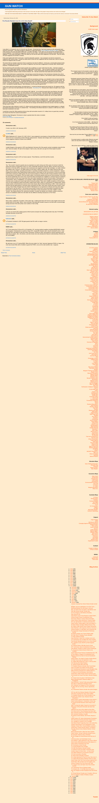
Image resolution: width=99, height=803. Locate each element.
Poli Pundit (95, 398)
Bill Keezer (95, 261)
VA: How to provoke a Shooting (78, 754)
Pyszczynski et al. (93, 237)
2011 (71, 782)
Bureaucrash (95, 273)
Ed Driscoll (95, 307)
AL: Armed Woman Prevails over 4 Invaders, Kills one (84, 773)
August (73, 593)
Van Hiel (96, 234)
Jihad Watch (95, 350)
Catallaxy (95, 499)
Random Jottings (94, 406)
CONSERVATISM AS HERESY (90, 214)
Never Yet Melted (94, 384)
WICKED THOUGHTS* (92, 451)
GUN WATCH (14, 6)
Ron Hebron (95, 416)
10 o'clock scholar (93, 247)
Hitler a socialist (94, 221)
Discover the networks (92, 299)
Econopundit (95, 481)
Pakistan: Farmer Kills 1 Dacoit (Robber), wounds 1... (84, 726)
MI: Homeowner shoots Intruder (78, 745)
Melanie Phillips (94, 532)
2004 (71, 793)
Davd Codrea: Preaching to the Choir (80, 743)
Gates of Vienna (94, 322)
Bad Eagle (95, 257)
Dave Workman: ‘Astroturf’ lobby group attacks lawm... (84, 682)
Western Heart (94, 190)
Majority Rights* (94, 530)
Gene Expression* (93, 324)
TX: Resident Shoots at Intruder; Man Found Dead (83, 666)
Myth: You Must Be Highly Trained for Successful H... (84, 705)
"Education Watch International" (90, 186)
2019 (71, 579)
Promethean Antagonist (92, 400)
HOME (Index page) (93, 29)
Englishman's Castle (93, 540)
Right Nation (95, 411)
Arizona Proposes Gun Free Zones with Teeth (82, 763)
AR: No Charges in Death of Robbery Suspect (82, 774)
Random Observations (92, 404)
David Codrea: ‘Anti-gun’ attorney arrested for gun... (83, 733)
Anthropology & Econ (93, 254)
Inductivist (95, 345)
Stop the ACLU (94, 431)
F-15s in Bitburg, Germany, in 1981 (49, 50)
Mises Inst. (95, 488)
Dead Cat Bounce (93, 296)
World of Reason (94, 456)
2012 (71, 780)
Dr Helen (96, 303)
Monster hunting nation (92, 378)
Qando (96, 401)
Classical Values (94, 277)
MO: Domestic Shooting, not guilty (79, 714)
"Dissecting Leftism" (93, 184)
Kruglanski (95, 236)
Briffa (96, 521)
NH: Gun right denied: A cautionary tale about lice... (83, 621)
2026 (71, 569)
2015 (71, 585)
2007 (71, 788)
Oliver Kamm (95, 534)
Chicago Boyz (94, 478)
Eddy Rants (95, 309)
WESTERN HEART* (93, 509)
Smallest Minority (94, 427)
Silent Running (94, 426)
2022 (71, 575)
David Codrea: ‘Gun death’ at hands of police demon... (84, 658)
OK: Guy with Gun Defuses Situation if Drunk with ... (83, 692)
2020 (71, 578)
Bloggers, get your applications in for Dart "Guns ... (83, 606)
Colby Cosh (95, 282)
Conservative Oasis (93, 287)
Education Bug (94, 465)
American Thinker (93, 251)
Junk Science (94, 354)
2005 (71, 791)
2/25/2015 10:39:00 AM (11, 151)
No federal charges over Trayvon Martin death (82, 633)
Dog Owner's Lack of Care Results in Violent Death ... (84, 615)
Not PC (96, 388)
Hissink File (95, 503)
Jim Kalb (96, 352)
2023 (71, 573)
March (73, 600)
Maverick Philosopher (93, 373)
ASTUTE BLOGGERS (92, 255)
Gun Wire (95, 333)
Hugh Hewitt (95, 340)
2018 (71, 581)
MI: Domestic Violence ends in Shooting (80, 734)
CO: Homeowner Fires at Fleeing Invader (81, 767)
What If (96, 450)
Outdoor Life (95, 391)
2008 (71, 786)
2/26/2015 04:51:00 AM (11, 195)
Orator (96, 390)
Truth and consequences (92, 436)
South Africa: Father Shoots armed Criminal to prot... (83, 673)
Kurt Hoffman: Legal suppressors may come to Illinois (84, 740)
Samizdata (95, 537)
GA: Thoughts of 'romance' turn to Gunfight (81, 721)
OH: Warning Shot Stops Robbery (79, 663)
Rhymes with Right (93, 410)
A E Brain (95, 497)
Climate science (94, 281)
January (74, 776)
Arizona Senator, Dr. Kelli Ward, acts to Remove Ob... (84, 629)
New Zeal (95, 385)
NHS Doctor (95, 533)
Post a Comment (6, 250)
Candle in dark (94, 275)
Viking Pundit (95, 444)
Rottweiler (95, 417)
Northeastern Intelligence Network (90, 386)
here (97, 134)
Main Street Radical (93, 367)
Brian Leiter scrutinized (92, 270)
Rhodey (96, 409)
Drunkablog (95, 306)
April (73, 599)
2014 (71, 777)
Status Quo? (95, 225)
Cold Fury (95, 283)
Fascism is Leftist (94, 220)
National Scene (94, 381)
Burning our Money (93, 522)
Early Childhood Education (91, 463)
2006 (71, 790)
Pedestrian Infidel (94, 396)
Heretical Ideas (94, 338)
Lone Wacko (95, 363)
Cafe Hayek (95, 480)
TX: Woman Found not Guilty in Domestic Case (82, 749)
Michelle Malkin (94, 375)
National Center (94, 380)
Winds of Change (94, 453)
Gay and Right (94, 323)
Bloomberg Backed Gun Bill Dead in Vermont (82, 608)
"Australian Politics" (93, 185)
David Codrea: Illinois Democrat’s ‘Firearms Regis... (83, 620)
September (74, 591)
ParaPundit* (95, 395)
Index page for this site (92, 175)
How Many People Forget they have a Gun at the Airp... (84, 723)
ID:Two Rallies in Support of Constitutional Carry (82, 654)
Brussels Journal (94, 272)
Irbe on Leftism (94, 227)
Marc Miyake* (94, 468)
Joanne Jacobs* (94, 467)
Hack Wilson (95, 334)
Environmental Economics (91, 482)
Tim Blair (96, 508)
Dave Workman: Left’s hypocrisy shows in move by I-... (84, 627)
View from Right (94, 442)
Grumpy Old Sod (94, 331)
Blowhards (95, 266)
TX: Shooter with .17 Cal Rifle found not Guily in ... (83, 769)
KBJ (97, 357)
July (73, 594)
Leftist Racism (94, 219)
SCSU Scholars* (94, 420)
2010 (71, 783)
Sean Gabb (95, 538)
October (74, 590)
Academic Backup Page (92, 200)
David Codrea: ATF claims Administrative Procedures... (84, 718)
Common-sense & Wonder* (91, 285)
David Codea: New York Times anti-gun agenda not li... (84, 760)
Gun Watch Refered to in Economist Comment (82, 752)
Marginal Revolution (93, 487)
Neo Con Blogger (94, 383)
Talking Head (95, 434)
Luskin (96, 365)
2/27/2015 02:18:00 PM (11, 238)
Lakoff (96, 232)
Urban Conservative (93, 439)
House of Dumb (94, 527)
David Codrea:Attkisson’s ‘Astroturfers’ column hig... (83, 701)
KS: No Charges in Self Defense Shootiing (81, 612)
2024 (71, 572)
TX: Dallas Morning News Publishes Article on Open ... (84, 758)
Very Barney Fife (37, 87)
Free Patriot (95, 321)
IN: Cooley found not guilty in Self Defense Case (82, 678)
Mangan (96, 369)
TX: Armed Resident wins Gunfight (79, 746)
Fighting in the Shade (93, 317)
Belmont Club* (94, 259)
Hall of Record (94, 336)
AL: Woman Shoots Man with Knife (79, 664)
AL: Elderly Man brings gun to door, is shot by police (83, 661)
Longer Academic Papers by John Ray (88, 196)
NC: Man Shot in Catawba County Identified (81, 635)
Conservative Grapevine (92, 286)
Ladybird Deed (94, 359)
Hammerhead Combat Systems (90, 337)
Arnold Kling (95, 477)
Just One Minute (94, 355)
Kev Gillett (95, 502)
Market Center (94, 372)
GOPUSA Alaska (94, 329)
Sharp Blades (94, 421)
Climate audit (95, 280)
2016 (71, 584)
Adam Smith (95, 476)
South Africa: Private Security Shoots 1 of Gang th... (83, 727)
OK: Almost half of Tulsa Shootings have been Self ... (84, 711)
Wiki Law (96, 452)
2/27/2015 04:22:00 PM (11, 247)
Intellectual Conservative (92, 348)
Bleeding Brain (94, 263)
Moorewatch (95, 379)
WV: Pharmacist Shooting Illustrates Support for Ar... (83, 719)
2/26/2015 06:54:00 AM (11, 206)
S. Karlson (95, 485)
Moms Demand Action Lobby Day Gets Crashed (82, 731)
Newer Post (4, 252)
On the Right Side (93, 389)
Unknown (8, 218)
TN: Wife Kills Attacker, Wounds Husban (80, 748)
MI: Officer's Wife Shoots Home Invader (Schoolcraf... (84, 626)
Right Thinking (94, 413)
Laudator (96, 362)
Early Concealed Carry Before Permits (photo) (82, 667)
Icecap (96, 344)
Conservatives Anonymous (91, 290)
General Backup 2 (93, 203)
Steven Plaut (95, 558)
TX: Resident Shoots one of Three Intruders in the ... (83, 695)
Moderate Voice (94, 376)
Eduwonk (95, 466)
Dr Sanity (95, 304)
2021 (71, 576)
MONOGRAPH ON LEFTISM (91, 211)
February (74, 602)
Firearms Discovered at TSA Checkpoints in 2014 (83, 724)
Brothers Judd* (94, 271)
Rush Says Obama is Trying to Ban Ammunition (82, 618)
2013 (71, 779)
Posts (71, 19)
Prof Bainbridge (94, 399)
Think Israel (95, 559)
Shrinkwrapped (94, 425)
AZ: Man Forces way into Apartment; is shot (81, 660)
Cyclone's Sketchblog (93, 511)
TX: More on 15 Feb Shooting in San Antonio (82, 672)
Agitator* (96, 249)
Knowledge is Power (93, 358)
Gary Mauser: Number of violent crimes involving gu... (84, 648)
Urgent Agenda (94, 440)
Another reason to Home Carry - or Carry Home (82, 751)
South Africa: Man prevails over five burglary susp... (83, 761)
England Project (94, 524)
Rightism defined (94, 216)
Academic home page (92, 199)
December (74, 587)
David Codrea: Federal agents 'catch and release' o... (84, 623)
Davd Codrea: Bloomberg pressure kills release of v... (84, 742)
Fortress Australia (93, 501)
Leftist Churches (94, 218)
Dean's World (94, 297)
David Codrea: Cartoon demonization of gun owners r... (84, 699)
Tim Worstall (95, 435)
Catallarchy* (95, 276)
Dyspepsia (95, 308)
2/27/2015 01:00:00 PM (11, 224)
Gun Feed (95, 332)
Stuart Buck (95, 432)
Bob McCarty (95, 267)
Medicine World (94, 374)
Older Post (63, 252)
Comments (72, 21)
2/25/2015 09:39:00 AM (11, 130)
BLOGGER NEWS (93, 265)
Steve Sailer (95, 430)
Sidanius (96, 235)
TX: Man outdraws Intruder (77, 636)
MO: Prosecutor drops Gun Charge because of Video (84, 712)
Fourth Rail (95, 319)
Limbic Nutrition (94, 529)
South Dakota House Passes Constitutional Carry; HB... (84, 652)
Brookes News (94, 498)
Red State (95, 408)
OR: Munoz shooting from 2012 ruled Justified (82, 693)
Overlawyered (94, 393)
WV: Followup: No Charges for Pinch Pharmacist (82, 685)
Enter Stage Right (93, 313)
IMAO (96, 343)
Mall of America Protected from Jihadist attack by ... (83, 670)
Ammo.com (95, 252)
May (73, 597)
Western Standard (93, 447)
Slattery (96, 507)
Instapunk (95, 347)
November (74, 588)
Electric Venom (94, 311)
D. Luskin (95, 486)
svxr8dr (8, 133)
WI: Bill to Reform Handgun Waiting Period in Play (83, 624)
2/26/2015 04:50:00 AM (11, 159)
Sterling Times (94, 539)
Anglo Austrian (94, 519)
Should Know (95, 424)
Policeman (95, 535)
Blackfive (96, 262)
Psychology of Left (93, 224)
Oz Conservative (94, 506)
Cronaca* (95, 292)
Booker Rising (94, 268)
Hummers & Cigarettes (92, 342)
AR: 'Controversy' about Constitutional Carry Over (83, 647)
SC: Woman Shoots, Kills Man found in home (82, 645)
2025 (71, 570)
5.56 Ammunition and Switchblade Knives (81, 739)
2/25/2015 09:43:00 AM (11, 141)
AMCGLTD (95, 250)
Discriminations (94, 301)
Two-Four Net (94, 437)
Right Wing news (94, 414)
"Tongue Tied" (94, 183)
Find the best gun (94, 318)
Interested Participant (93, 349)
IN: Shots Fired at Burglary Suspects (80, 755)
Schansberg (95, 419)
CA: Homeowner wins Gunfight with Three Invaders (83, 639)
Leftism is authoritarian (92, 226)
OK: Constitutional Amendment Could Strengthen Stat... (84, 669)
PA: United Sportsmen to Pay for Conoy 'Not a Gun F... (84, 757)
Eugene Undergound (93, 314)
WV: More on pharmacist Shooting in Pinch (81, 683)
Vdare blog (95, 441)
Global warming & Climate (91, 327)
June (73, 596)
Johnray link (95, 198)
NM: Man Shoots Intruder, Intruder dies (80, 611)
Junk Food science (93, 353)
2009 (71, 785)
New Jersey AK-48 (75, 614)
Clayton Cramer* (94, 278)
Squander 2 (95, 429)
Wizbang (96, 455)
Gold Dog (95, 328)
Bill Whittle (95, 449)
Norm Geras (95, 526)
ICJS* (96, 504)
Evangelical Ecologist (93, 316)
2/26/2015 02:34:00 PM (11, 215)
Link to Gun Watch (7, 116)
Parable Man (95, 394)
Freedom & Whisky (93, 548)
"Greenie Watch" (94, 189)
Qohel (96, 403)
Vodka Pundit (95, 445)
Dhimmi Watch (94, 298)
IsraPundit (95, 557)
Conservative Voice (93, 288)
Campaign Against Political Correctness (88, 523)
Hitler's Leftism (94, 339)
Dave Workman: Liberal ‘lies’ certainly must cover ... (83, 638)
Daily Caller (95, 293)
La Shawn (95, 360)
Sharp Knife (95, 422)
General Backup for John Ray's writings (88, 201)
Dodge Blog (95, 302)
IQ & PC (96, 528)
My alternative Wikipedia (92, 204)
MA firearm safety (93, 368)
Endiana (96, 312)
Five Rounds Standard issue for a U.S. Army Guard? (83, 641)
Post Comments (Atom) (14, 255)
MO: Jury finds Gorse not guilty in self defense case (83, 609)
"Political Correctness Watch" (91, 188)
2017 (71, 582)
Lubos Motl (95, 364)
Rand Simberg (94, 405)
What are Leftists (94, 222)
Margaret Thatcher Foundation (90, 370)
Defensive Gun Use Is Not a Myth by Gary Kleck (82, 709)
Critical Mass (95, 291)
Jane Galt (95, 483)
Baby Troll (95, 256)
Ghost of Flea (94, 326)
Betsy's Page (95, 260)
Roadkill (96, 415)
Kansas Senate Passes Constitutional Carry (81, 617)
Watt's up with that (93, 446)
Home (33, 252)
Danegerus (95, 295)
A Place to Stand (94, 549)
